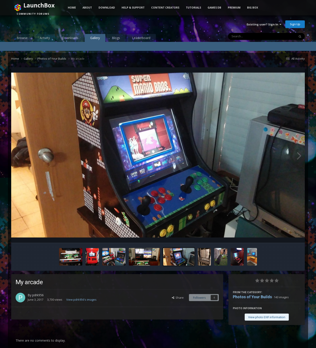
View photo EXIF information (266, 317)
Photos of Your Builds (252, 296)
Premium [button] (234, 7)
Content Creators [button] (165, 7)
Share (178, 298)
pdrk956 (38, 295)
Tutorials (193, 7)
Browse (22, 38)
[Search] (250, 36)
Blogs (116, 38)
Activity (45, 38)
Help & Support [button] (133, 7)
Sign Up (295, 24)
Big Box (252, 7)
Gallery (95, 39)
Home (72, 7)
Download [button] (107, 7)
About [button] (87, 7)
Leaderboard (141, 38)
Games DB (214, 7)
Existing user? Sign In (264, 24)
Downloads (70, 38)
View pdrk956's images (81, 300)
